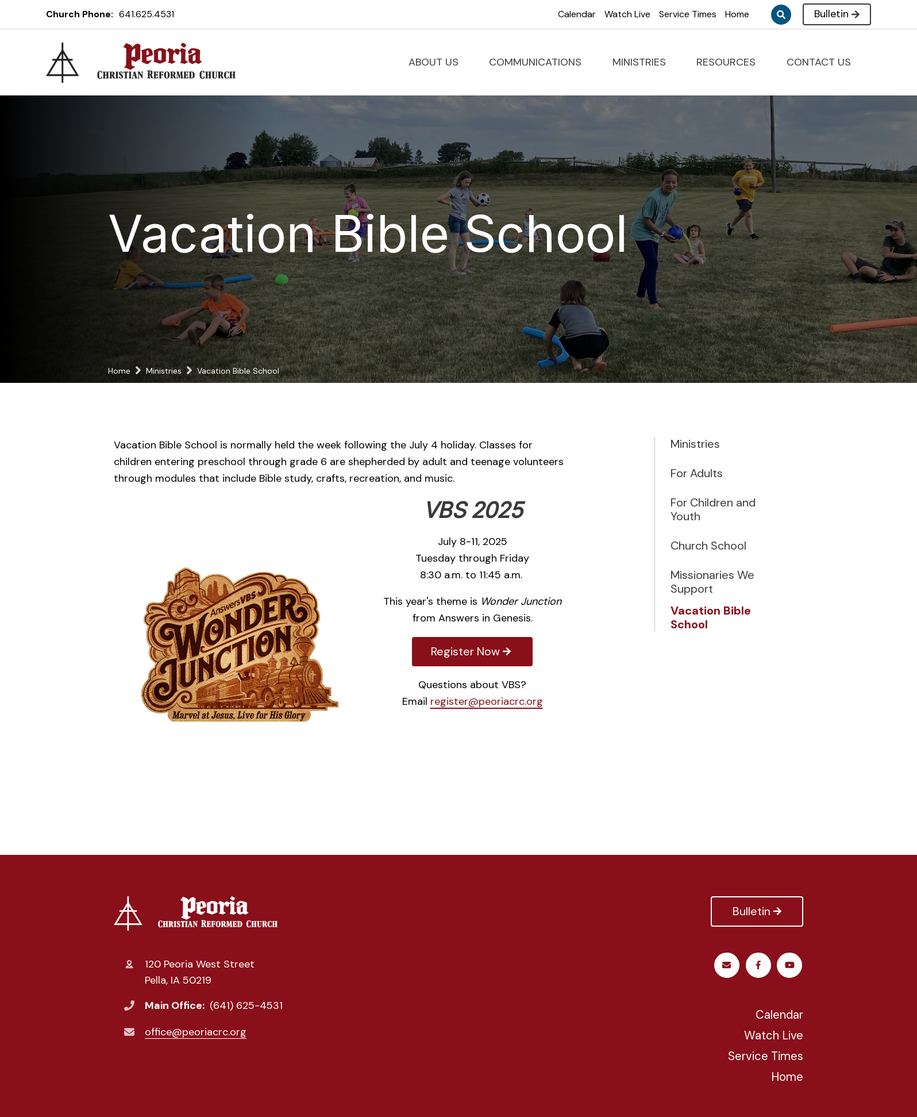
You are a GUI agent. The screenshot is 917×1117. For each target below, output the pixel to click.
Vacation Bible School (711, 617)
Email (791, 965)
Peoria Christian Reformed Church (196, 913)
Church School (708, 545)
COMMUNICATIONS (540, 62)
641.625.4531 (146, 14)
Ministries (695, 444)
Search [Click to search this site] (781, 14)
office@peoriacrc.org (195, 1032)
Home (737, 14)
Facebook (727, 965)
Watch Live (627, 14)
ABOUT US (438, 62)
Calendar (577, 14)
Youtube (759, 965)
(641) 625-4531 (246, 1005)
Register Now (472, 651)
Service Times (687, 14)
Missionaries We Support (712, 582)
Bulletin (837, 14)
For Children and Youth (713, 509)
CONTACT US (824, 62)
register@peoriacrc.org (486, 701)
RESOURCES (730, 62)
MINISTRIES (644, 62)
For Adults (697, 473)
